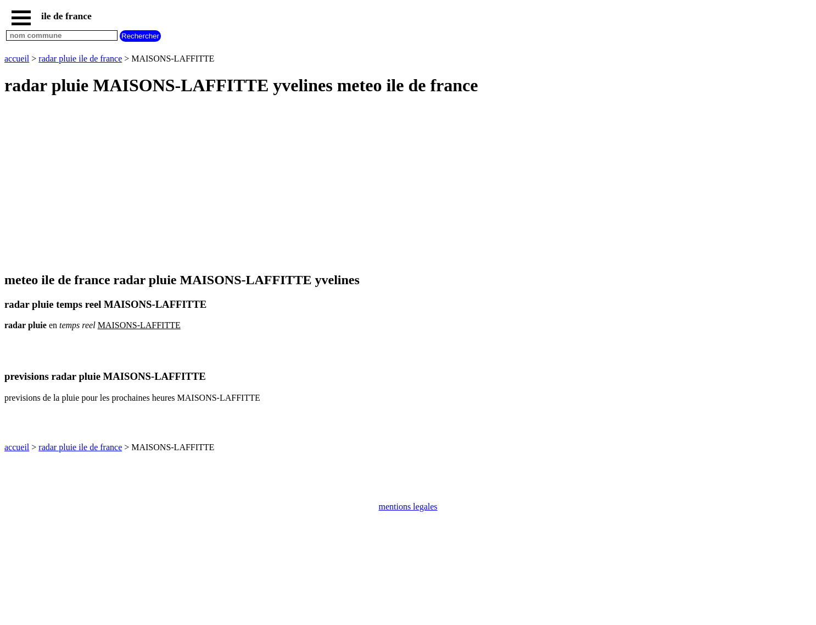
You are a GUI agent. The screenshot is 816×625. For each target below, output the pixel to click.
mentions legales (407, 506)
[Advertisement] (333, 185)
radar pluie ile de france (80, 58)
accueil (16, 58)
